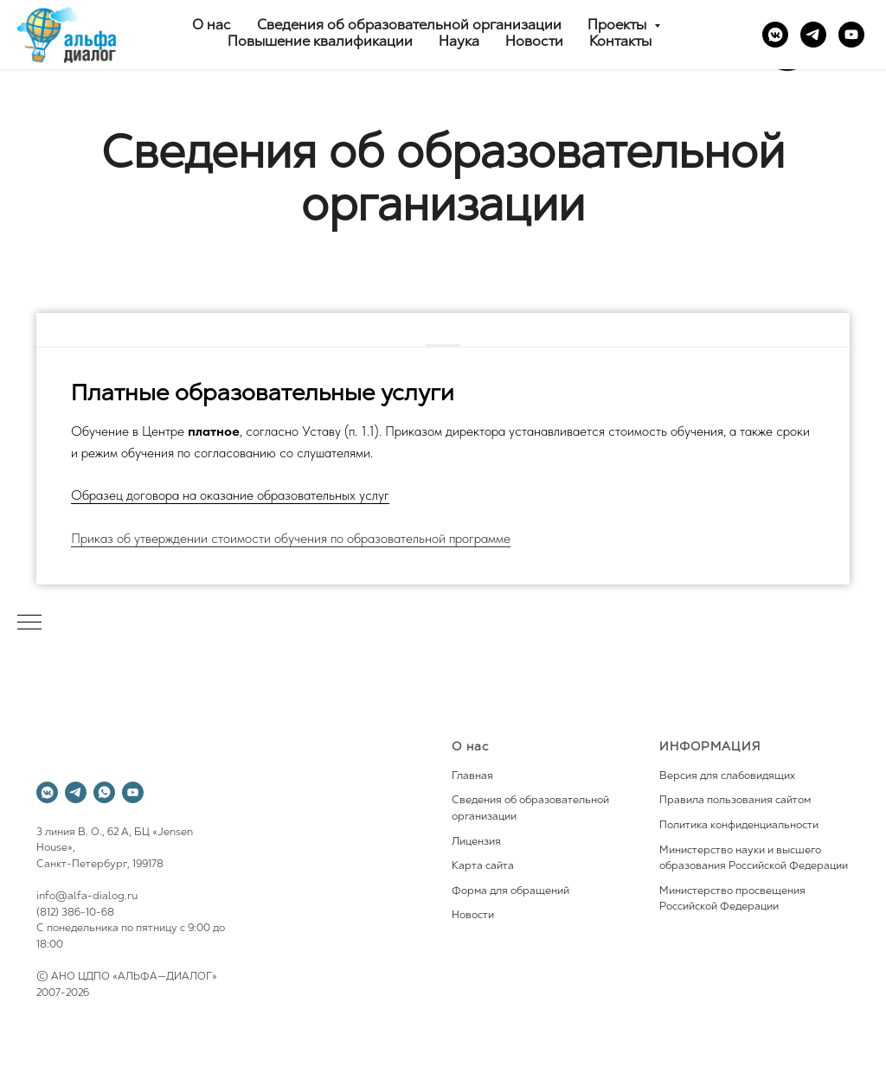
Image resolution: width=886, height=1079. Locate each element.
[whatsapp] (104, 792)
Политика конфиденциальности (739, 825)
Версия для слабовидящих (727, 776)
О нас (211, 26)
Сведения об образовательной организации (409, 26)
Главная (472, 776)
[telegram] (813, 35)
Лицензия (476, 842)
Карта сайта (483, 866)
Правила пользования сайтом (735, 800)
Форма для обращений (510, 891)
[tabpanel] (443, 466)
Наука (459, 42)
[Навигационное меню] (29, 623)
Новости (534, 42)
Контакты (620, 42)
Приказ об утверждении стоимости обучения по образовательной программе (290, 538)
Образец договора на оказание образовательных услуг (230, 495)
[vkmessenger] (775, 35)
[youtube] (851, 35)
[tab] (443, 331)
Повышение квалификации (320, 42)
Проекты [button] (618, 26)
